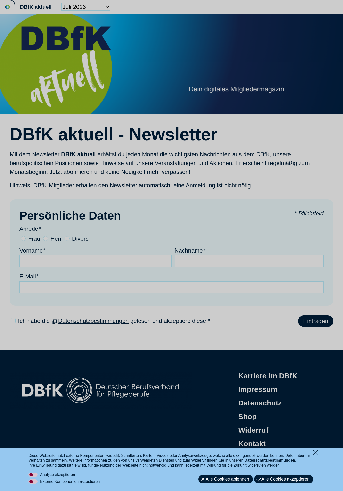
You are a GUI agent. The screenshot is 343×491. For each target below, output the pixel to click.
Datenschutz (260, 403)
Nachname (190, 250)
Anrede (30, 228)
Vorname (32, 250)
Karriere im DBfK (267, 376)
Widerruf (253, 430)
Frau (34, 238)
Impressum (258, 389)
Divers (80, 238)
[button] (51, 464)
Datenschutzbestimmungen (93, 320)
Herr (56, 238)
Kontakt (252, 444)
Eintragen (315, 321)
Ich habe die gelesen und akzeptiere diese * (114, 320)
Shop (247, 416)
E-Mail (29, 276)
